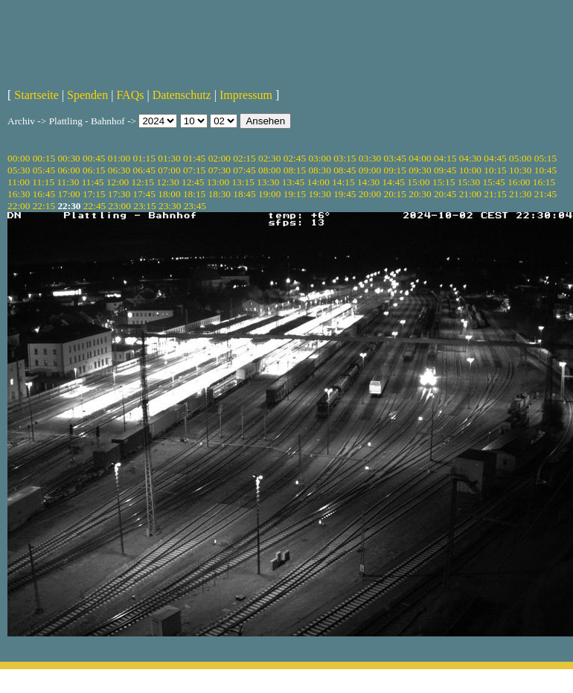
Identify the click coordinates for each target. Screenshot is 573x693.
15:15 (443, 182)
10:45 (545, 170)
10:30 (520, 170)
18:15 (194, 193)
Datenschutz (182, 95)
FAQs (130, 95)
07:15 (194, 170)
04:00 (420, 158)
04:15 (445, 158)
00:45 (94, 158)
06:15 (94, 170)
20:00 (370, 193)
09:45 (445, 170)
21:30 (520, 193)
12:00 (117, 182)
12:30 (167, 182)
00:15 (44, 158)
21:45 (545, 193)
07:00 (169, 170)
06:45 (144, 170)
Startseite (36, 95)
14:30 (368, 182)
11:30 (68, 182)
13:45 (293, 182)
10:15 (495, 170)
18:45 (244, 193)
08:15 (295, 170)
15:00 (418, 182)
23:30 (170, 205)
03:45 (395, 158)
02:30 (269, 158)
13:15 (242, 182)
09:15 (395, 170)
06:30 (119, 170)
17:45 (144, 193)
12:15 (143, 182)
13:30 (268, 182)
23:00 (120, 205)
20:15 (395, 193)
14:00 (318, 182)
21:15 (495, 193)
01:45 (194, 158)
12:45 (193, 182)
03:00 (319, 158)
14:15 (343, 182)
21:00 (470, 193)
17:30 (119, 193)
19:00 (269, 193)
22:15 (44, 205)
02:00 (219, 158)
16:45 (44, 193)
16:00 (519, 182)
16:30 (18, 193)
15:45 (493, 182)
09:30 (420, 170)
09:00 (370, 170)
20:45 (445, 193)
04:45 (495, 158)
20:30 (420, 193)
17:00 (68, 193)
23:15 (144, 205)
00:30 (68, 158)
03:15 (344, 158)
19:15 (295, 193)
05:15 (545, 158)
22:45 (94, 205)
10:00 (470, 170)
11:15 (43, 182)
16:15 (544, 182)
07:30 (219, 170)
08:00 (269, 170)
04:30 (470, 158)
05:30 (18, 170)
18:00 (169, 193)
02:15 (244, 158)
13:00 (218, 182)
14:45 (393, 182)
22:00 (18, 205)
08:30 (319, 170)
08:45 (344, 170)
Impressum (246, 95)
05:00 (520, 158)
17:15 (94, 193)
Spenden (87, 95)
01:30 (169, 158)
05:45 (44, 170)
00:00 (18, 158)
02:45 (295, 158)
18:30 (219, 193)
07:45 (244, 170)
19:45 (344, 193)
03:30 (370, 158)
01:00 (119, 158)
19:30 (319, 193)
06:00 (68, 170)
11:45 (93, 182)
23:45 (195, 205)
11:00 (18, 182)
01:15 (144, 158)
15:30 (469, 182)
